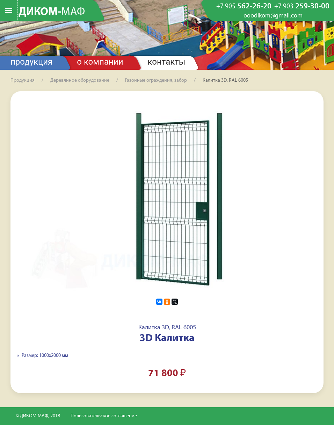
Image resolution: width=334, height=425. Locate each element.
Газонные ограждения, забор (156, 80)
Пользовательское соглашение (104, 416)
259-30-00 (301, 6)
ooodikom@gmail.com (273, 16)
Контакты (167, 62)
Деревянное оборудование (79, 80)
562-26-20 (243, 6)
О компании (100, 62)
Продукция (31, 62)
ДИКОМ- (52, 12)
